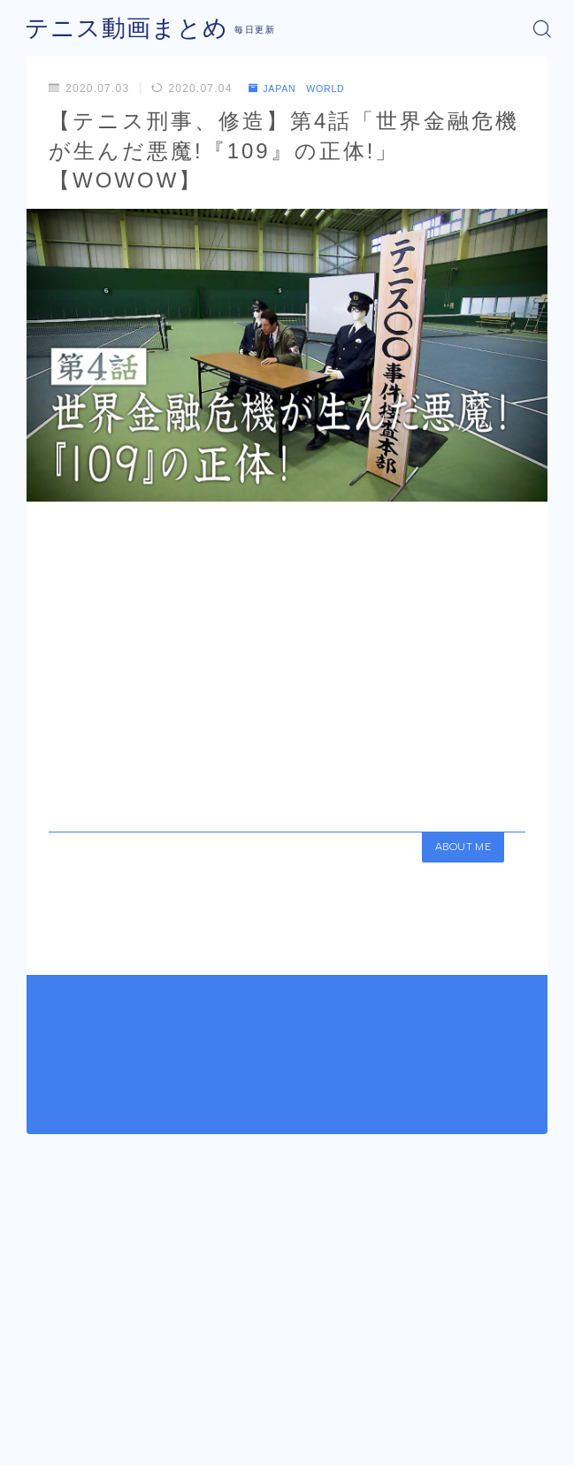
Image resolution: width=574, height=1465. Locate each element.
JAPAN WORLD (303, 88)
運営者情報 (222, 1414)
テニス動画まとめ (116, 28)
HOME (40, 1350)
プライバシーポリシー (325, 1414)
